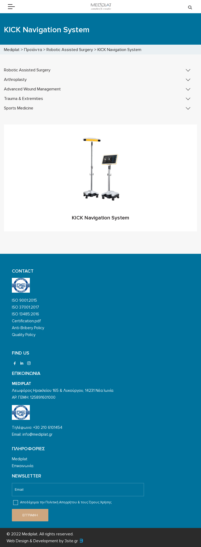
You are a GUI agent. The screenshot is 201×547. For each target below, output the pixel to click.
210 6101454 (51, 427)
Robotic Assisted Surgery (27, 70)
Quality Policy (23, 334)
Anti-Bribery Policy (28, 327)
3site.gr (71, 541)
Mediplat (19, 459)
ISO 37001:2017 (25, 307)
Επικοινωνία (22, 465)
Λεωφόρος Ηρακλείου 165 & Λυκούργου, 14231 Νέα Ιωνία (62, 390)
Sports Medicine (18, 108)
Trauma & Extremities (23, 98)
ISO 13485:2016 (25, 314)
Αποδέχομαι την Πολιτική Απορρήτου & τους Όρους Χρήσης (62, 502)
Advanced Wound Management (32, 89)
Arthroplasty (15, 79)
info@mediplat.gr (37, 434)
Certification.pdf (26, 321)
